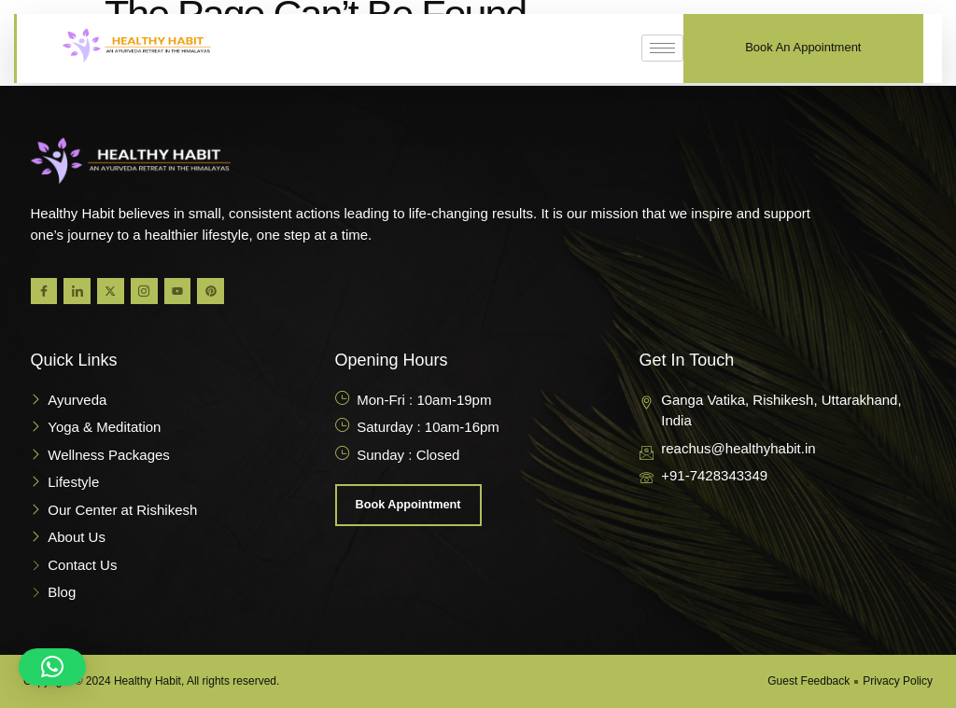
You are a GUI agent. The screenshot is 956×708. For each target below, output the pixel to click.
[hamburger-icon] (662, 48)
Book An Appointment (803, 47)
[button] (52, 667)
